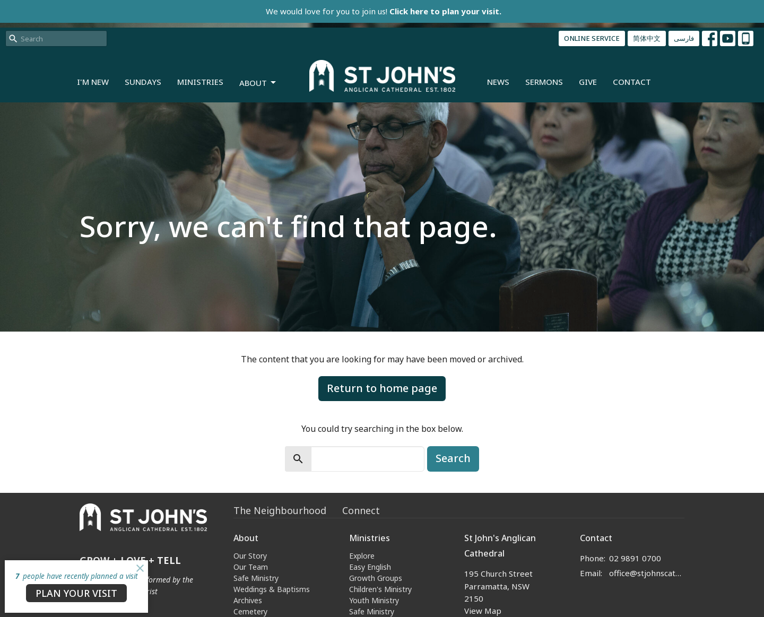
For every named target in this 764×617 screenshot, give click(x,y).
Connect (361, 510)
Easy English (370, 567)
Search (453, 458)
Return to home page (382, 388)
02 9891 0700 (635, 558)
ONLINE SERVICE (592, 38)
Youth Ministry (374, 600)
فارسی (684, 38)
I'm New (93, 81)
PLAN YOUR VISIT (76, 593)
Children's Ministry (380, 589)
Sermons (544, 81)
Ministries (200, 81)
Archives (247, 600)
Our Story (250, 556)
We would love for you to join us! (383, 11)
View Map (482, 610)
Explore (362, 556)
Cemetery (250, 611)
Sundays (143, 81)
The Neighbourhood (279, 510)
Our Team (250, 567)
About (258, 83)
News (498, 81)
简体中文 (647, 38)
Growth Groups (375, 578)
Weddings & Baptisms (271, 589)
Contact (632, 81)
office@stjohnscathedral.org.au (647, 573)
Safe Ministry (256, 578)
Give (588, 81)
